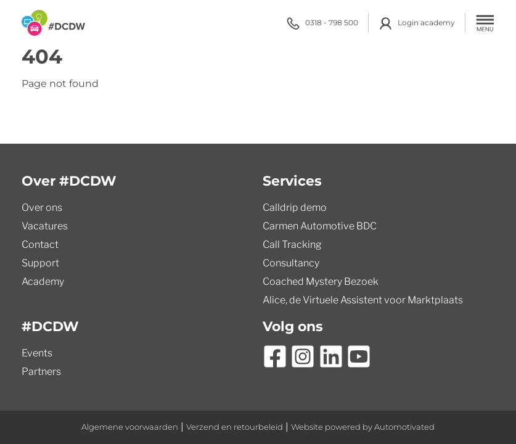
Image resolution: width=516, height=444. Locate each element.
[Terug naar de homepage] (53, 23)
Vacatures (45, 226)
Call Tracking (292, 244)
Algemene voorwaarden (129, 427)
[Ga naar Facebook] (275, 356)
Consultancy (291, 263)
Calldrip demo (295, 207)
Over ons (42, 207)
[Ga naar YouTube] (358, 356)
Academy (43, 281)
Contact (40, 244)
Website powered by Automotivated (363, 427)
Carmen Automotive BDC (320, 226)
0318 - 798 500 (322, 23)
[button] (485, 23)
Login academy (417, 23)
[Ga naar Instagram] (302, 356)
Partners (41, 371)
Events (37, 353)
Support (40, 263)
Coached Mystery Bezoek (321, 281)
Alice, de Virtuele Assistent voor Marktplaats (363, 300)
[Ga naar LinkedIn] (331, 356)
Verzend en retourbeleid (234, 427)
